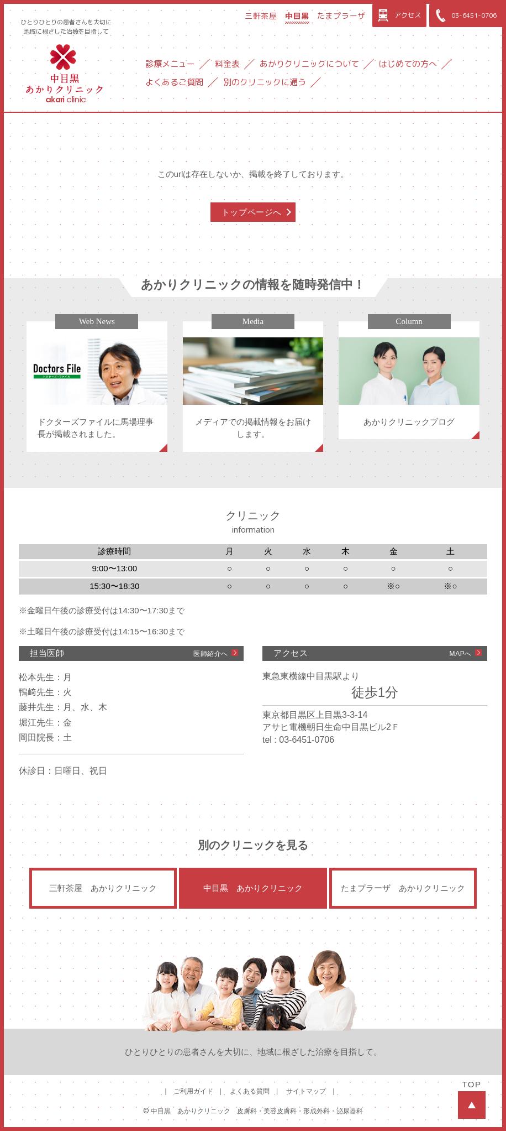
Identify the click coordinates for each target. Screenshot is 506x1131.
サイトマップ (306, 1091)
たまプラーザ (341, 16)
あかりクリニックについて (309, 64)
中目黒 (297, 16)
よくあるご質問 (174, 82)
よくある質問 (250, 1091)
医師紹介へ (210, 654)
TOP (472, 1099)
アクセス (398, 15)
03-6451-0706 (464, 15)
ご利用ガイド (193, 1091)
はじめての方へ (408, 64)
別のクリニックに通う (264, 82)
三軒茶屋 (261, 16)
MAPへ (461, 654)
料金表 (227, 64)
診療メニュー (170, 64)
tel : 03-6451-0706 (298, 739)
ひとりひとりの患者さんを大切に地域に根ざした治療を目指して (66, 27)
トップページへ (252, 212)
